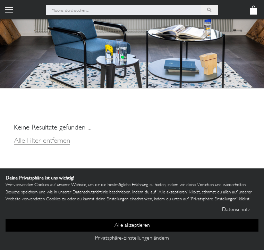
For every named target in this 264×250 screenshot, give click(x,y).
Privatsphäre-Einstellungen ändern (132, 238)
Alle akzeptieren (132, 225)
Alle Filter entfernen (42, 141)
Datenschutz (236, 209)
